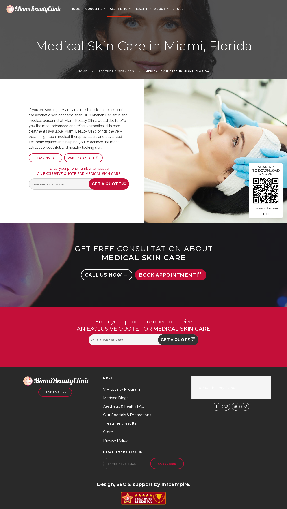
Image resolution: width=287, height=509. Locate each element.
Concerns (93, 9)
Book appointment (170, 275)
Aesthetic (118, 9)
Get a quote (109, 184)
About (159, 9)
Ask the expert (83, 157)
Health (141, 9)
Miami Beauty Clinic (217, 387)
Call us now (106, 275)
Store (178, 9)
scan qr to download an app (266, 170)
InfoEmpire (175, 484)
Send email (55, 392)
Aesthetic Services (116, 71)
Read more (45, 157)
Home (75, 9)
